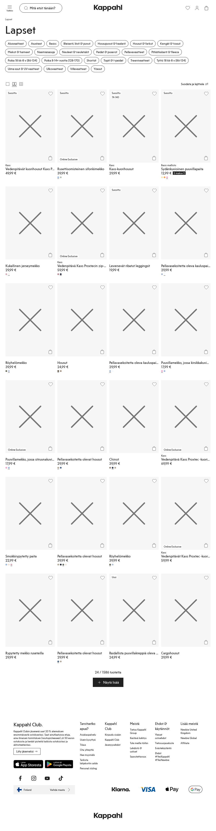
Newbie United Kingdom (189, 731)
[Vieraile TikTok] (60, 778)
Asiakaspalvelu (88, 734)
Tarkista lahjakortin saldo (89, 761)
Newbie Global (189, 737)
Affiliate (185, 742)
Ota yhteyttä (87, 749)
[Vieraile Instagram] (33, 778)
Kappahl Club (112, 739)
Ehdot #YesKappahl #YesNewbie (162, 756)
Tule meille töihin (139, 742)
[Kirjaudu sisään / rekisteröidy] (197, 8)
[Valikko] (9, 8)
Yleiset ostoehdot (160, 736)
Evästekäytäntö (163, 748)
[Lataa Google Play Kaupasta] (59, 764)
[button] (108, 682)
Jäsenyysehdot (112, 744)
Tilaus (83, 744)
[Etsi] (46, 8)
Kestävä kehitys (138, 737)
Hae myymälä (87, 754)
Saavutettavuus (138, 756)
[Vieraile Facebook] (20, 778)
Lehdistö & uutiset (136, 750)
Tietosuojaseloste (164, 742)
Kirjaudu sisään (113, 734)
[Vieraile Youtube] (47, 778)
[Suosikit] (187, 8)
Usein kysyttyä (88, 739)
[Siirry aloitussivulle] (108, 8)
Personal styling (88, 768)
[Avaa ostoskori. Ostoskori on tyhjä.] (206, 8)
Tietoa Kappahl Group (138, 731)
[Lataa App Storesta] (28, 764)
